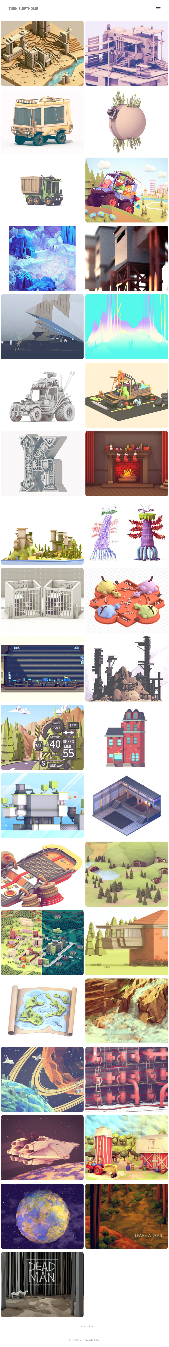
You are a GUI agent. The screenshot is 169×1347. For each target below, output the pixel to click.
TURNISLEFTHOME (23, 9)
